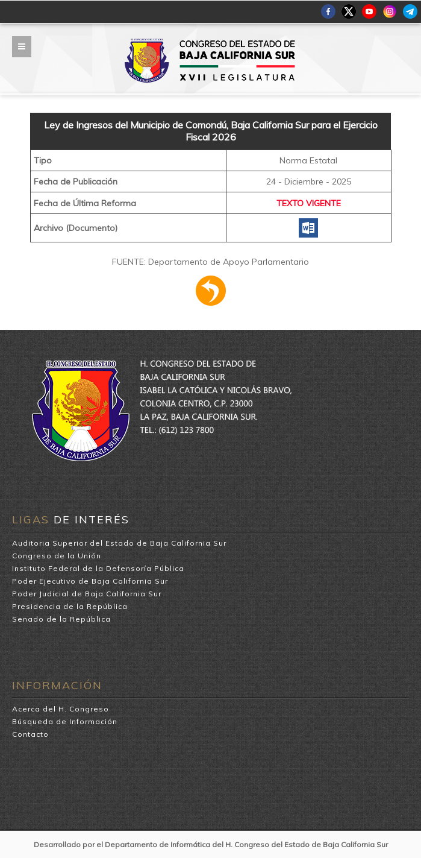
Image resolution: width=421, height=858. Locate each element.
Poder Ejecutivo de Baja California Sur (90, 580)
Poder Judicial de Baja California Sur (86, 593)
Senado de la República (61, 618)
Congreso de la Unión (56, 555)
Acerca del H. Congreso (60, 708)
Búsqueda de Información (64, 721)
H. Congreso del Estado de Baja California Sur (210, 42)
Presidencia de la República (70, 606)
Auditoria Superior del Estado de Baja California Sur (119, 542)
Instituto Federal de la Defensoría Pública (98, 568)
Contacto (30, 734)
